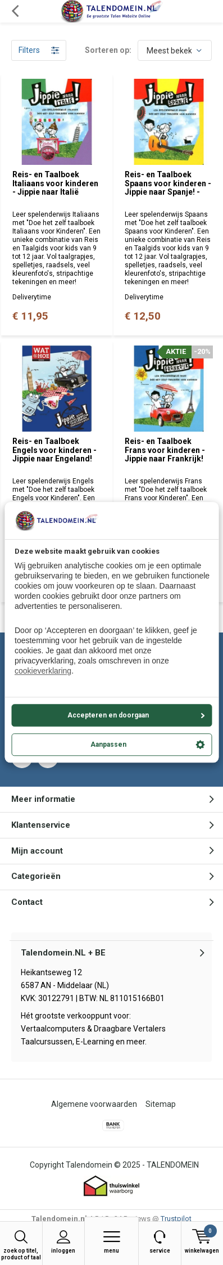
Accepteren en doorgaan (135, 715)
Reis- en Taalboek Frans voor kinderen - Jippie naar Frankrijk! (165, 450)
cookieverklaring (43, 671)
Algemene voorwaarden (94, 1104)
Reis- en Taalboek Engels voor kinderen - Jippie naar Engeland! (54, 450)
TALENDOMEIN (173, 1164)
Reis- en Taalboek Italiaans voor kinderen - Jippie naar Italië (55, 183)
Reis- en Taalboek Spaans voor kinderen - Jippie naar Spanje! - (168, 183)
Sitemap (160, 1104)
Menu (111, 1242)
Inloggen (64, 1242)
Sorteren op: (108, 50)
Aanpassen (147, 744)
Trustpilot (176, 1218)
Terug (15, 11)
